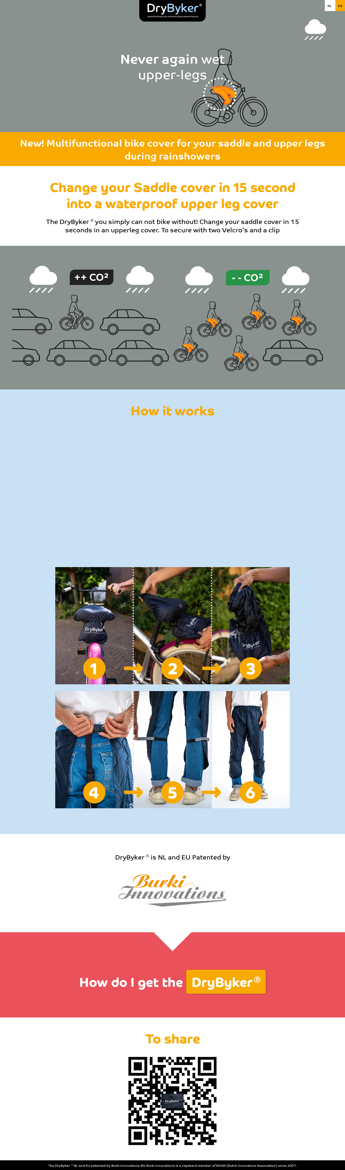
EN (340, 5)
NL (329, 5)
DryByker (226, 981)
